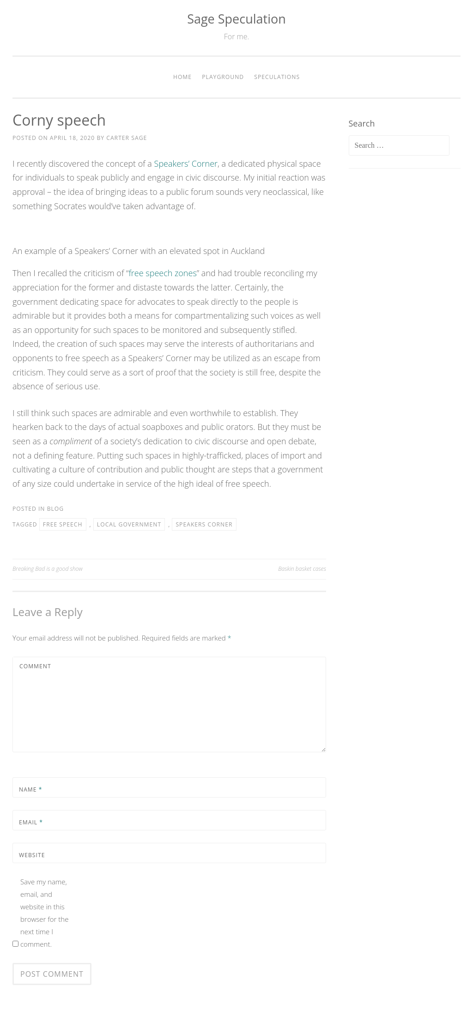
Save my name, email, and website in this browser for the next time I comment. (44, 913)
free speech (63, 524)
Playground (223, 77)
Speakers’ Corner (186, 163)
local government (129, 524)
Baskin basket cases (302, 569)
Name (30, 789)
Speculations (277, 77)
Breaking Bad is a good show (47, 569)
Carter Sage (126, 138)
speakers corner (204, 524)
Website (32, 855)
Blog (55, 509)
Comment (35, 666)
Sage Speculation (236, 18)
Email (31, 822)
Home (182, 77)
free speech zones (162, 272)
